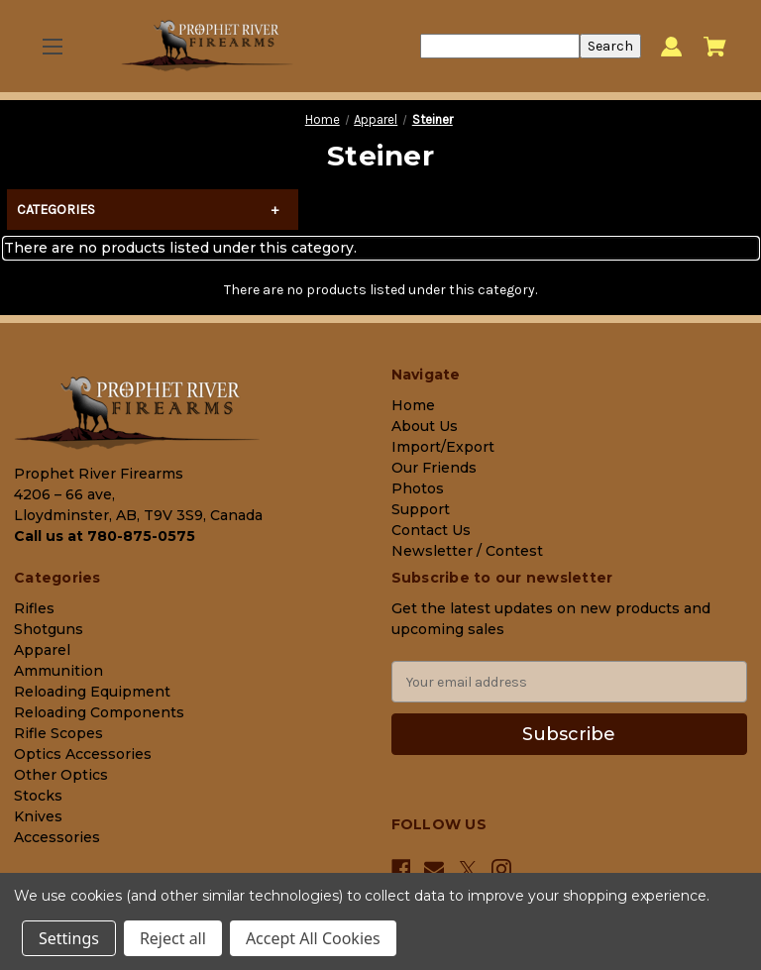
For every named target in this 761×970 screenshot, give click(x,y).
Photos (417, 488)
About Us (424, 426)
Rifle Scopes (58, 733)
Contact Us (431, 530)
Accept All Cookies (313, 938)
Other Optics (61, 775)
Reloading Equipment (92, 692)
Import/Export (442, 447)
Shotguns (48, 629)
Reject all (173, 938)
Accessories (57, 837)
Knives (38, 816)
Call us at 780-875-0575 (104, 536)
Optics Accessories (83, 754)
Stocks (38, 796)
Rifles (34, 608)
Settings (69, 938)
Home (413, 405)
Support (420, 509)
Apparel (42, 650)
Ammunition (58, 671)
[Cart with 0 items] (715, 46)
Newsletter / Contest (467, 551)
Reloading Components (99, 712)
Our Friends (434, 468)
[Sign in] (671, 46)
